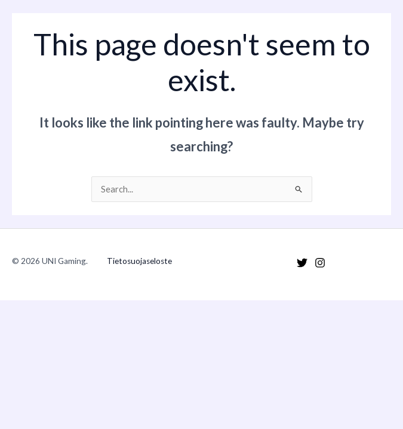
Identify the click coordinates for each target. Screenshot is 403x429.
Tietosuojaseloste (139, 261)
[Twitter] (302, 262)
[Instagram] (320, 262)
